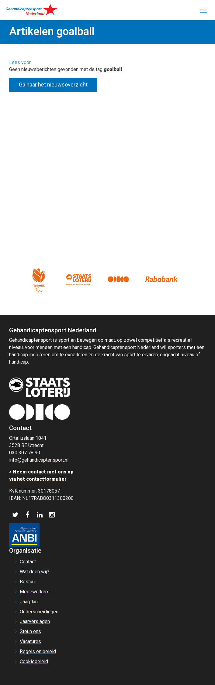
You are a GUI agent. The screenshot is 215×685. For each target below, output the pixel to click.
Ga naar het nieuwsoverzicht (53, 84)
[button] (20, 62)
